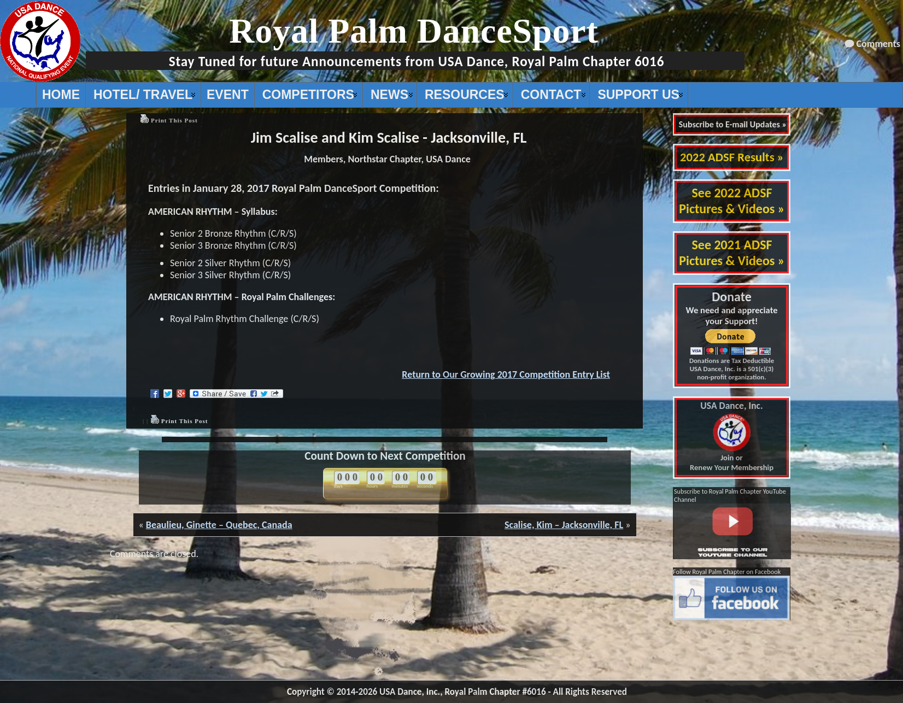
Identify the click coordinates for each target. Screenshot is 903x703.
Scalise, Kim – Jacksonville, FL (564, 525)
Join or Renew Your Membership (731, 436)
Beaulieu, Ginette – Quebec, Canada (219, 525)
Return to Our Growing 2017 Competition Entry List (506, 374)
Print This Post (174, 120)
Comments (878, 44)
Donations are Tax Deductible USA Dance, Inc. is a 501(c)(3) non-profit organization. (731, 368)
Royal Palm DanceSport (414, 30)
